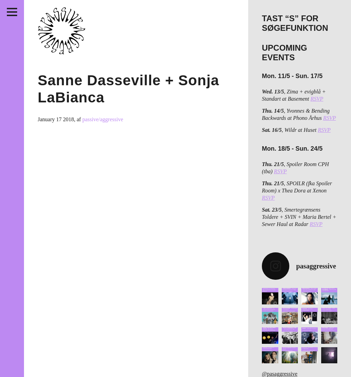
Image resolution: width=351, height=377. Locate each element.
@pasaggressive (280, 374)
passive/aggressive (102, 119)
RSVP (317, 99)
